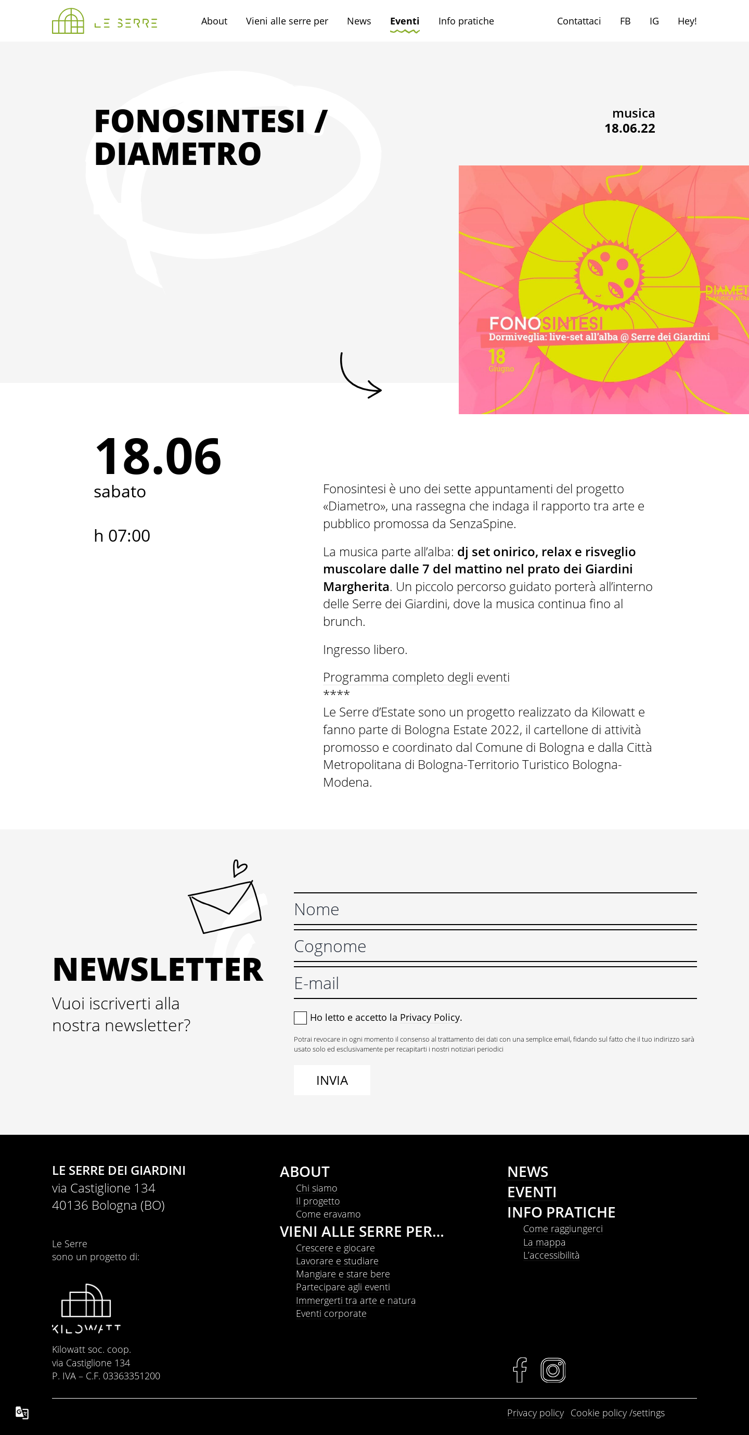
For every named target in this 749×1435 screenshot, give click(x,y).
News (359, 21)
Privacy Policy (430, 1017)
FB (625, 21)
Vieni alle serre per (287, 21)
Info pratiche (466, 21)
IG (654, 21)
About (214, 21)
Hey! (687, 21)
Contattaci (579, 21)
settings (648, 1412)
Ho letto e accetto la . (386, 1017)
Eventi (405, 21)
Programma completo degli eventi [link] (416, 676)
